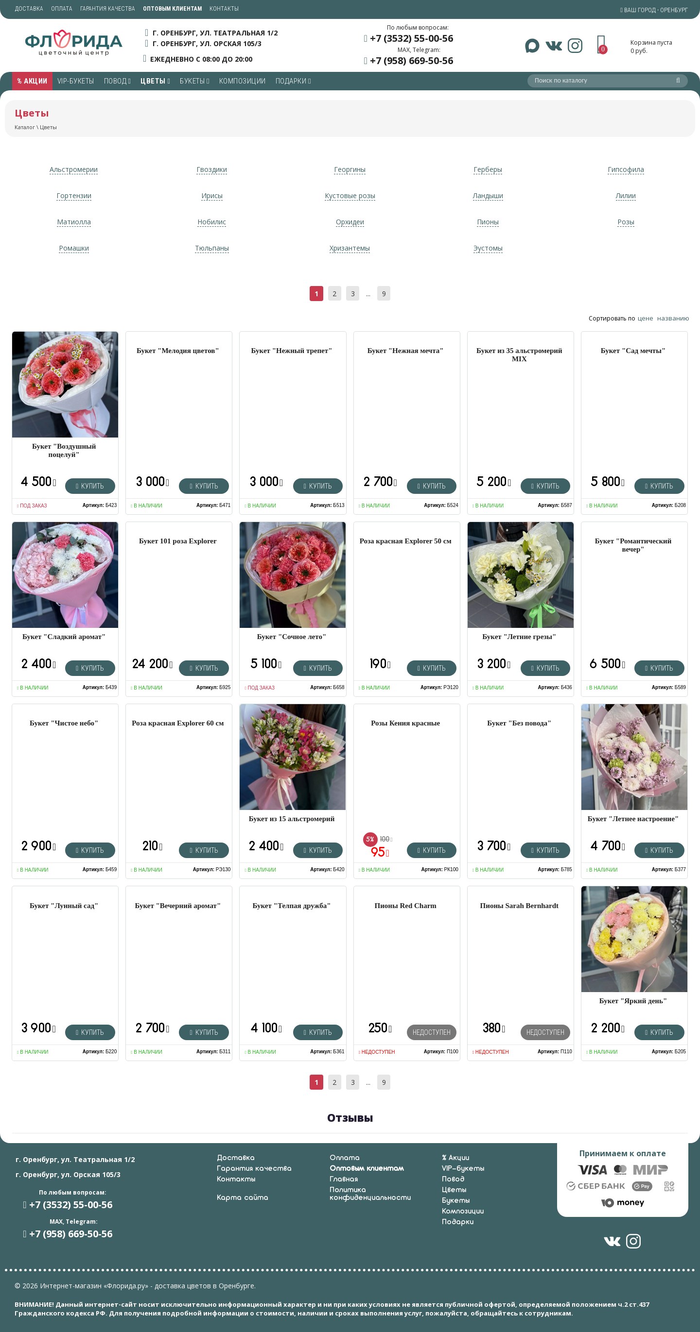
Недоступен (432, 1032)
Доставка (29, 8)
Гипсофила (626, 169)
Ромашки (74, 248)
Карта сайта (242, 1198)
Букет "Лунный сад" (64, 906)
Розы (625, 221)
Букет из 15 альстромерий (292, 819)
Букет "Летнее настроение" (633, 819)
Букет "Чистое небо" (64, 723)
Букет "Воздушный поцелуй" (64, 450)
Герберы (487, 169)
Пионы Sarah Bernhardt (519, 906)
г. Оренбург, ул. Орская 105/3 (207, 43)
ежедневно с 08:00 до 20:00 (201, 58)
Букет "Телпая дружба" (292, 906)
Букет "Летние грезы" (519, 637)
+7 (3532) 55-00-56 (411, 38)
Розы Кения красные (405, 723)
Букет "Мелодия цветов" (178, 350)
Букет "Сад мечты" (633, 350)
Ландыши (488, 195)
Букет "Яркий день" (633, 1001)
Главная (344, 1179)
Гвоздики (211, 169)
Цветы (155, 81)
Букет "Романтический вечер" (633, 545)
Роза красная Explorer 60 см (178, 723)
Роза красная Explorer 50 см (406, 541)
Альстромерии (74, 169)
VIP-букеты (75, 81)
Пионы (488, 221)
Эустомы (488, 248)
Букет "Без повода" (519, 723)
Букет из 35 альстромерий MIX (519, 355)
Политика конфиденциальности (370, 1194)
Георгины (350, 169)
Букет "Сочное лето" (291, 637)
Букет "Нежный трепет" (291, 350)
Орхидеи (350, 221)
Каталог (25, 127)
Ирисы (212, 195)
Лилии (626, 195)
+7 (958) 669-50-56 (411, 60)
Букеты (194, 81)
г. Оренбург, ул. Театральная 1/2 (215, 32)
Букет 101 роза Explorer (178, 541)
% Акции (32, 81)
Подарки (293, 81)
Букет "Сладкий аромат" (63, 637)
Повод (117, 81)
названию (673, 318)
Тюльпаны (212, 248)
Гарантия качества (107, 8)
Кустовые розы (350, 195)
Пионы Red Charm (406, 906)
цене (645, 318)
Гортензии (73, 195)
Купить (90, 486)
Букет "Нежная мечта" (406, 350)
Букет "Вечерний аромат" (178, 906)
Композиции (242, 81)
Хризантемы (350, 248)
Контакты (224, 8)
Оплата (61, 8)
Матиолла (74, 221)
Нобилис (211, 221)
